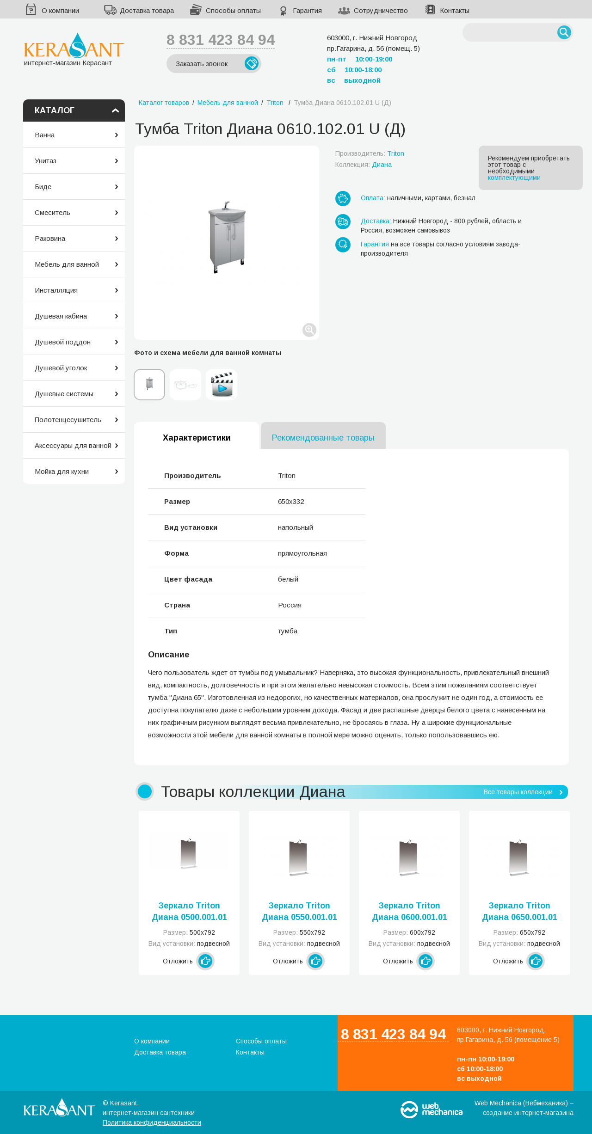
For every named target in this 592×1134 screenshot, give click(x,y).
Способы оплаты (233, 10)
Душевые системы (64, 394)
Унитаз (45, 161)
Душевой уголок (61, 368)
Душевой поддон (63, 342)
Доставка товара (147, 10)
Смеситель (52, 212)
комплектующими (514, 177)
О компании (60, 10)
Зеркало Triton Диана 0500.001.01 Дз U (189, 912)
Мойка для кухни (62, 471)
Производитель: (369, 153)
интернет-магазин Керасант (74, 49)
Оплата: (373, 198)
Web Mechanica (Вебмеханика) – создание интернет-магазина (524, 1107)
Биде (43, 186)
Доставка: (376, 221)
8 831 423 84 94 (220, 39)
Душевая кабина (61, 316)
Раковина (50, 238)
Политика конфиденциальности (152, 1122)
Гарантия (307, 10)
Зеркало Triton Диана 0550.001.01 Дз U (299, 912)
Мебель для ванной (67, 264)
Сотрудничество (381, 10)
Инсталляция (56, 290)
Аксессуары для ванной (73, 445)
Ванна (45, 135)
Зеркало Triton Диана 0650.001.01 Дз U (519, 912)
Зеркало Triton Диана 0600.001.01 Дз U (409, 912)
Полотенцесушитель (68, 419)
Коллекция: (363, 164)
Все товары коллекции (518, 792)
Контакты (454, 10)
